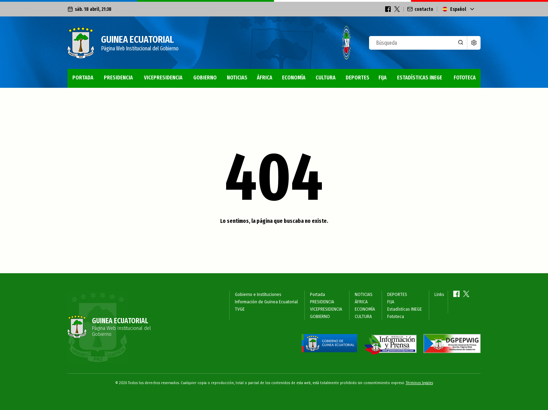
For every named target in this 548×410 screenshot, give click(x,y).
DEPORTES (357, 77)
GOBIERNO (205, 77)
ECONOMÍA (293, 77)
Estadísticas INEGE (419, 77)
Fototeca (465, 77)
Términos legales (419, 383)
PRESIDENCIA (118, 77)
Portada (82, 77)
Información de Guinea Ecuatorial (266, 301)
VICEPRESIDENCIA (163, 77)
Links (439, 294)
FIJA (382, 77)
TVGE (240, 309)
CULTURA (326, 77)
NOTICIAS (237, 77)
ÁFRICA (264, 77)
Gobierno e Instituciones (258, 294)
